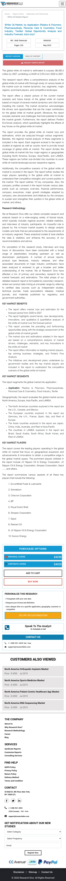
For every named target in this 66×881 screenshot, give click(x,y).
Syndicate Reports (13, 749)
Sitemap (33, 872)
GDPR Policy (10, 767)
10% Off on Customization (33, 615)
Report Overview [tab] (13, 56)
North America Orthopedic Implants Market (26, 669)
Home (7, 14)
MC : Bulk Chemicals (19, 41)
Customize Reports (13, 752)
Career (7, 734)
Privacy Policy (11, 770)
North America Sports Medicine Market (24, 680)
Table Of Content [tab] (32, 56)
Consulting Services (13, 755)
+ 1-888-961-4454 (15, 643)
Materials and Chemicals (37, 14)
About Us (9, 724)
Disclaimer (18, 872)
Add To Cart (33, 573)
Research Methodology (15, 730)
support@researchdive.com (19, 647)
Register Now (32, 853)
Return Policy (10, 774)
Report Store (18, 14)
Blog (7, 737)
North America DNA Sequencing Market (25, 703)
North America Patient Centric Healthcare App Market (32, 691)
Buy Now (33, 581)
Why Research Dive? (13, 727)
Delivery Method (12, 777)
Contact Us (47, 872)
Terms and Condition (14, 781)
